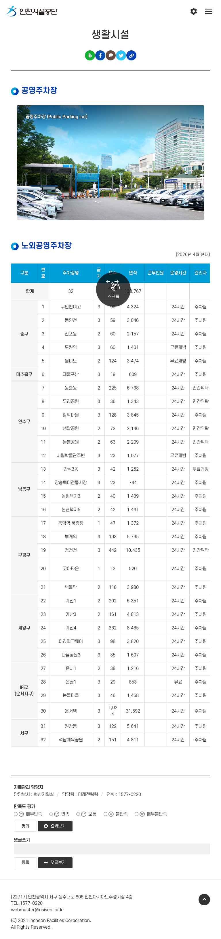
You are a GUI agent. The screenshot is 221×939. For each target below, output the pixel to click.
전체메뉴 (209, 11)
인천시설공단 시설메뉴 (193, 11)
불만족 (122, 814)
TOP (204, 899)
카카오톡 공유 (111, 55)
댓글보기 (58, 862)
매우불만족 (157, 814)
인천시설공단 (32, 11)
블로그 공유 (90, 55)
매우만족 (34, 814)
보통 (92, 814)
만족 (65, 814)
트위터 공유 (121, 55)
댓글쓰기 (22, 840)
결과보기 (58, 826)
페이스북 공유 (100, 55)
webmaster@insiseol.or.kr (37, 910)
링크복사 (131, 55)
